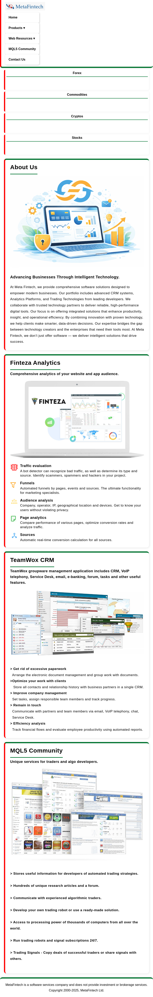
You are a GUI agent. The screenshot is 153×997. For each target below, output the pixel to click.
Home (13, 17)
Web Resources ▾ (22, 38)
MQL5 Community (22, 49)
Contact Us (17, 59)
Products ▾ (17, 28)
